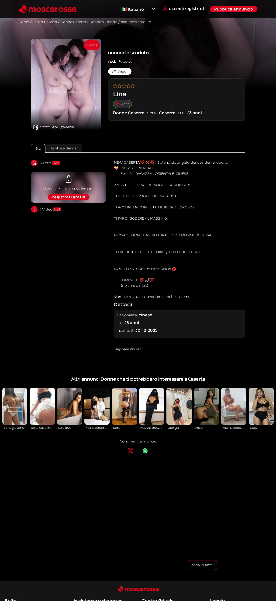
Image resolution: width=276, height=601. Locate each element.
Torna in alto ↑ (202, 565)
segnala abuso (128, 349)
